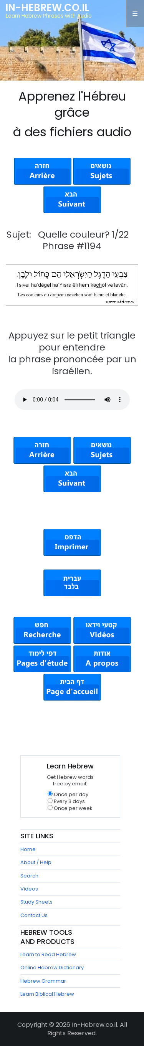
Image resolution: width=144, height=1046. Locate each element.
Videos (29, 888)
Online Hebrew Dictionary (52, 967)
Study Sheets (36, 902)
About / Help (35, 862)
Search (29, 875)
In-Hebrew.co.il (47, 8)
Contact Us (34, 915)
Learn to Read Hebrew (48, 954)
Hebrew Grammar (43, 981)
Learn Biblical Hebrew (47, 994)
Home (28, 849)
